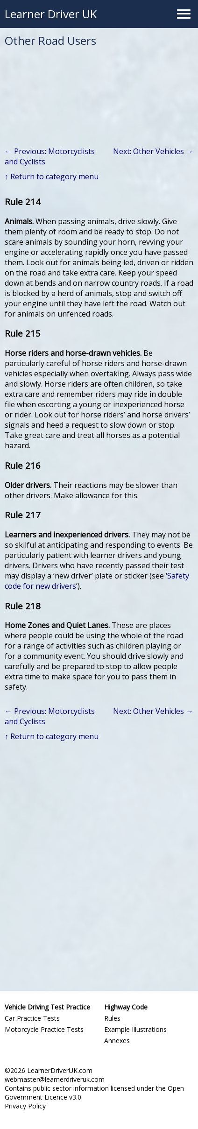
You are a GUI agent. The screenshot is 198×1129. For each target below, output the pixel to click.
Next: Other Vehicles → (153, 151)
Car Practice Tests (32, 1018)
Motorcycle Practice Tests (44, 1029)
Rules (112, 1018)
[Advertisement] (99, 864)
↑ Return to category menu (52, 176)
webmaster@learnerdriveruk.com (55, 1079)
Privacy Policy (25, 1105)
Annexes (117, 1040)
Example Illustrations (135, 1029)
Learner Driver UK (51, 13)
